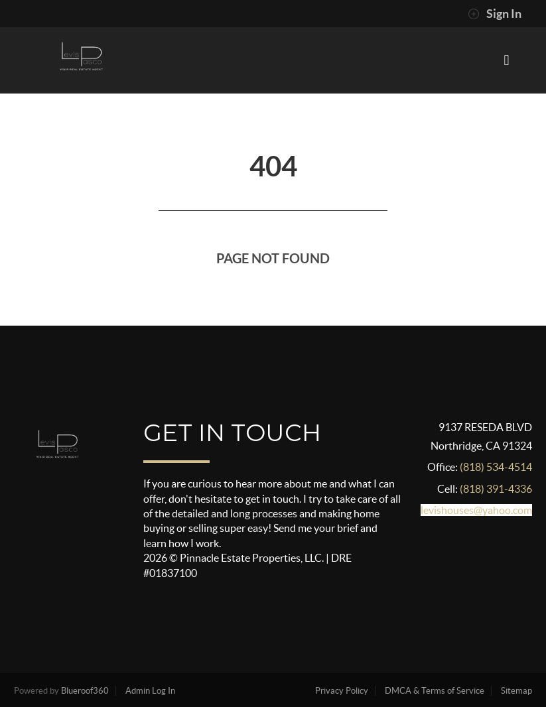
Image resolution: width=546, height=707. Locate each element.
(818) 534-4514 (496, 467)
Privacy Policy (341, 691)
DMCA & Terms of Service (434, 691)
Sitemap (516, 691)
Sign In (494, 14)
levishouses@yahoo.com (476, 510)
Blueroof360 (85, 691)
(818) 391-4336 (496, 489)
